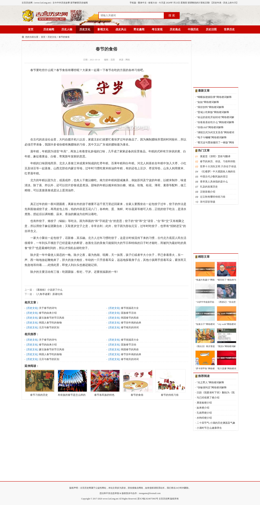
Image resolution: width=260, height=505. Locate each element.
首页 (30, 29)
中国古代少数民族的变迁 (214, 176)
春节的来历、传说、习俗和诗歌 (217, 161)
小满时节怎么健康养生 (209, 428)
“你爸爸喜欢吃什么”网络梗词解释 (215, 122)
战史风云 (121, 29)
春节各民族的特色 (104, 382)
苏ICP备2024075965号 (147, 498)
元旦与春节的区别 (49, 327)
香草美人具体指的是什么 (214, 181)
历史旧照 (211, 29)
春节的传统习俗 (169, 382)
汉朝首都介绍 (207, 191)
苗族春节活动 (128, 313)
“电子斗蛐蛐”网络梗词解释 (212, 137)
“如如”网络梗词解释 (208, 102)
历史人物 (66, 29)
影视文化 (103, 29)
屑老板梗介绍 (204, 402)
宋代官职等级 (207, 201)
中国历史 (193, 29)
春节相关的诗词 (130, 327)
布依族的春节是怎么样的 (71, 382)
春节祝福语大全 (130, 308)
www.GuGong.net (110, 498)
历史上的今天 (229, 2)
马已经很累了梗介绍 (208, 397)
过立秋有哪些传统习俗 (212, 196)
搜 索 (171, 15)
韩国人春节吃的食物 (50, 322)
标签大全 (152, 2)
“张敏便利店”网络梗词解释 (212, 387)
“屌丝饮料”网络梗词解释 (210, 107)
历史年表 (217, 2)
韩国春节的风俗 (130, 317)
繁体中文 (142, 2)
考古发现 (157, 29)
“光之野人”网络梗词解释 (210, 382)
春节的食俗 (64, 37)
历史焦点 (175, 29)
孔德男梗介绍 (204, 412)
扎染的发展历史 (209, 186)
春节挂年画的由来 (131, 322)
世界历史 (229, 29)
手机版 (133, 2)
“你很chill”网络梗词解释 (210, 127)
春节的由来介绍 (48, 313)
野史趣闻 (139, 29)
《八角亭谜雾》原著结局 (48, 294)
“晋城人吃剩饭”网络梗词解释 (213, 112)
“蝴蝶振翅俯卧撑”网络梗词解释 (214, 97)
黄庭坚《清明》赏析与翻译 (215, 156)
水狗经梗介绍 (204, 417)
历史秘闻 (48, 29)
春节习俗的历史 (39, 382)
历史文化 (84, 29)
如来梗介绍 (203, 407)
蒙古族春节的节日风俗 (51, 317)
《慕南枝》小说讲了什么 (48, 289)
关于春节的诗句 (48, 308)
